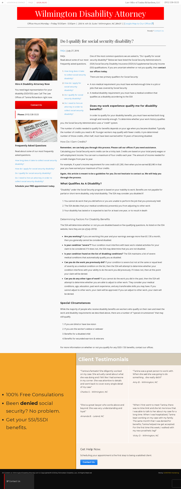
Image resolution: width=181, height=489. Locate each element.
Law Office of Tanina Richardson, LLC (142, 2)
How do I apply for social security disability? (35, 168)
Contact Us (36, 105)
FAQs (30, 3)
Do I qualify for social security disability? (33, 173)
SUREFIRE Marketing (171, 473)
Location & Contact (16, 3)
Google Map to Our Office (138, 23)
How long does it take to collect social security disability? (75, 75)
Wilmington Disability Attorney (90, 13)
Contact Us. (159, 31)
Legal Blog (41, 3)
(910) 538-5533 (171, 2)
